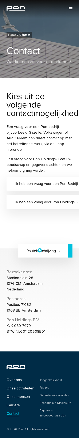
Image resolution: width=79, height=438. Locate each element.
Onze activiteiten (20, 388)
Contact (13, 413)
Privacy (44, 387)
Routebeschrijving (42, 250)
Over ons (14, 379)
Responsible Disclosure (55, 403)
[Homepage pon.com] (16, 9)
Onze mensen (18, 396)
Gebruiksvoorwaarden (54, 395)
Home (12, 35)
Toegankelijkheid (51, 380)
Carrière (13, 405)
